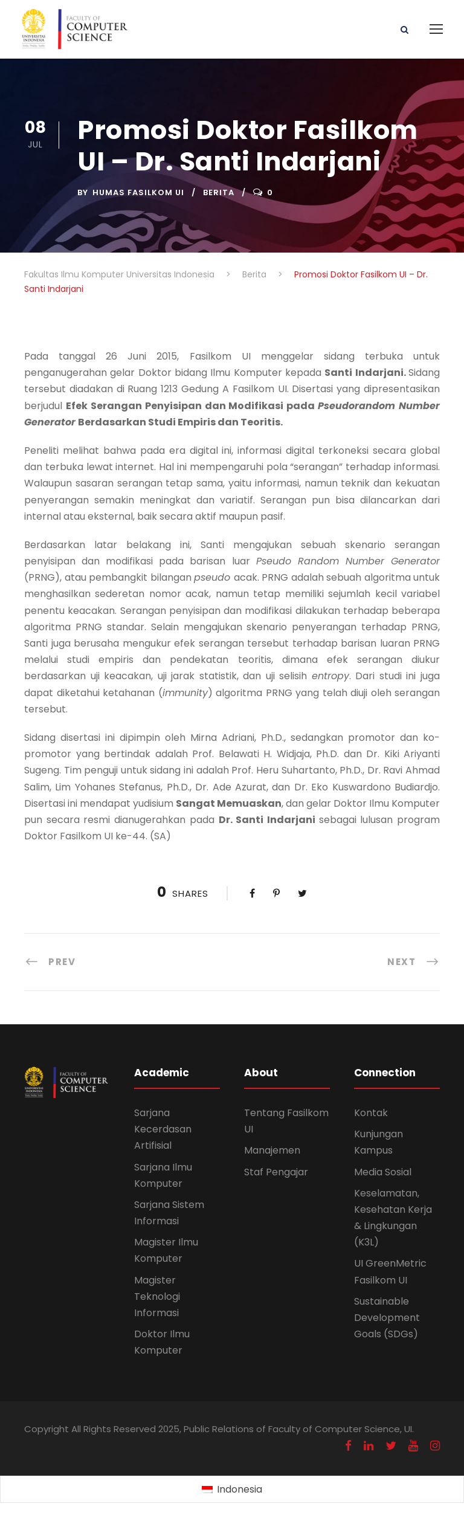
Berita (218, 192)
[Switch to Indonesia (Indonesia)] (232, 1489)
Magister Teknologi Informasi (157, 1296)
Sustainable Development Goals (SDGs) (387, 1317)
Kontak (371, 1113)
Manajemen (272, 1150)
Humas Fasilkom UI (138, 192)
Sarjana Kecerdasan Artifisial (163, 1129)
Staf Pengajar (276, 1172)
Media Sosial (382, 1172)
